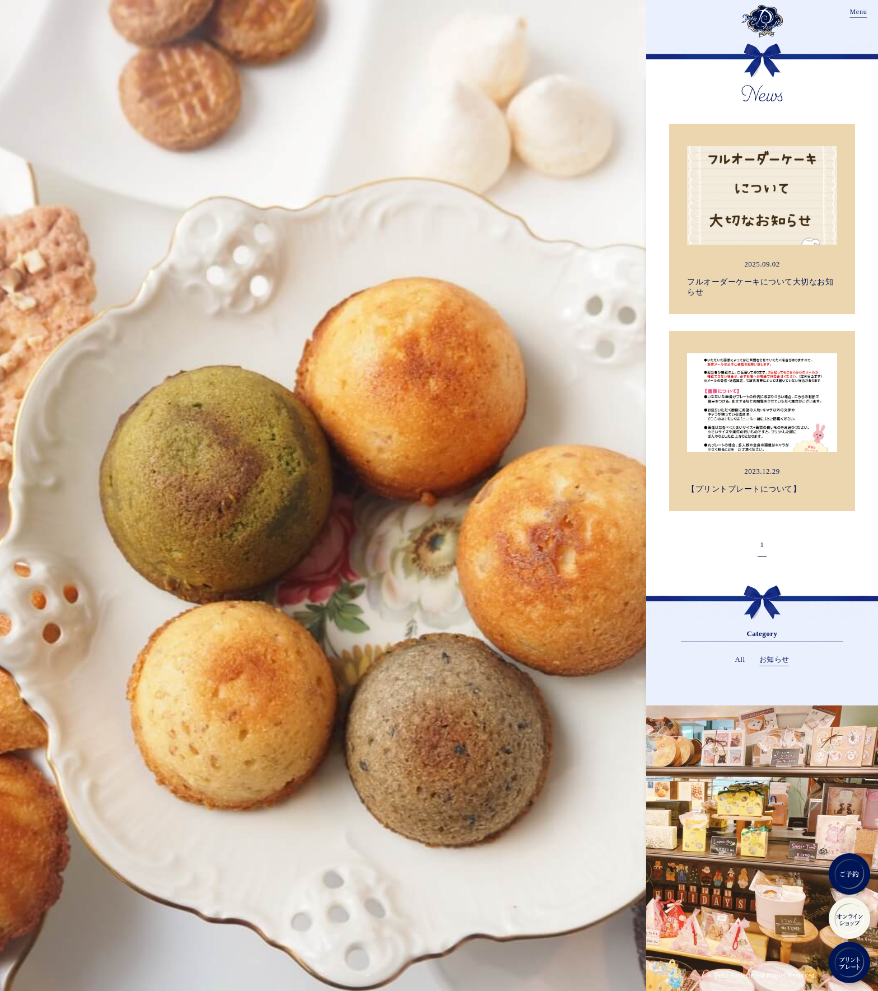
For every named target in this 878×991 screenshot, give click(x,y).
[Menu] (858, 12)
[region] (439, 495)
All (740, 659)
